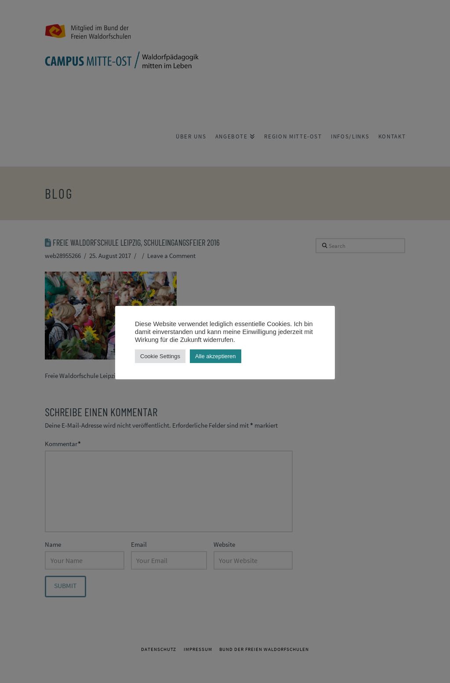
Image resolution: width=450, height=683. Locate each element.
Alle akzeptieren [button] (215, 356)
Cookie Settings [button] (160, 356)
